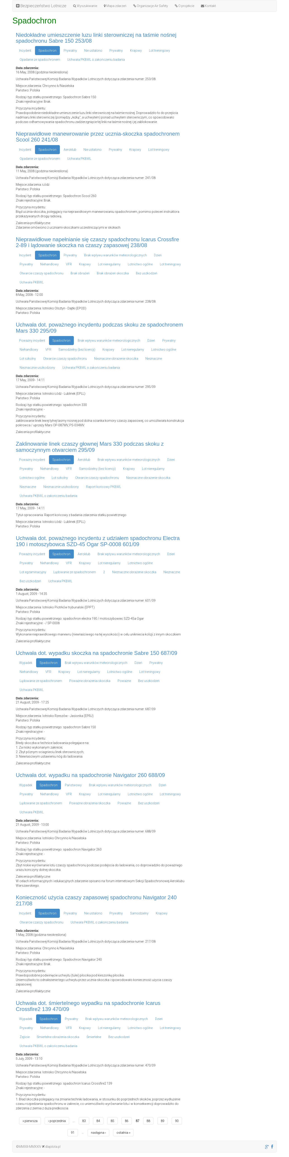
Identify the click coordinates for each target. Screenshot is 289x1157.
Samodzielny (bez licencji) (76, 349)
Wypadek (25, 663)
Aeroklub (70, 149)
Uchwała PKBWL (79, 158)
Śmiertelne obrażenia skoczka (58, 1037)
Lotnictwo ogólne (140, 264)
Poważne (124, 681)
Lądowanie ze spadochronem (75, 572)
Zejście (25, 1037)
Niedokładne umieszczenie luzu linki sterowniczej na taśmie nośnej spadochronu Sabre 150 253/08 (96, 38)
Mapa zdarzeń (115, 6)
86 (126, 1121)
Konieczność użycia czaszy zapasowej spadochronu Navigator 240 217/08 (96, 900)
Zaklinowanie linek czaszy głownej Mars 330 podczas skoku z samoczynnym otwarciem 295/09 (90, 447)
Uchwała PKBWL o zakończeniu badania (96, 59)
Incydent (25, 50)
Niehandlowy (49, 264)
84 (98, 1121)
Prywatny (70, 50)
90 (177, 1121)
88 (148, 1121)
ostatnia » (123, 1132)
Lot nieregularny (109, 264)
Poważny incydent (32, 340)
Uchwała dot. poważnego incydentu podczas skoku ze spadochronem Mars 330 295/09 (99, 328)
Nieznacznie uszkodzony (37, 367)
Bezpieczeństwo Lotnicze (41, 5)
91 (73, 1132)
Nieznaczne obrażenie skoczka (116, 358)
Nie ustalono (93, 50)
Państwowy (73, 785)
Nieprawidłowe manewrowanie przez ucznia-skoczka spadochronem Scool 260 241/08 (98, 137)
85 (112, 1121)
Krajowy (136, 50)
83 (84, 1121)
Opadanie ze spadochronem (40, 59)
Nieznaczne (153, 358)
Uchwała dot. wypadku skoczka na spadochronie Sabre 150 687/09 (96, 653)
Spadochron (47, 50)
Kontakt (208, 6)
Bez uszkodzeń (146, 273)
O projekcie (184, 6)
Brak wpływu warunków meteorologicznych (115, 255)
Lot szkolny (28, 358)
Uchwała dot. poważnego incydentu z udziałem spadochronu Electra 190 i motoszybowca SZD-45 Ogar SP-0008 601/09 (98, 541)
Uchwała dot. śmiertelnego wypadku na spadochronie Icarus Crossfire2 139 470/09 (88, 1006)
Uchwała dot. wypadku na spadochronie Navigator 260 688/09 (90, 775)
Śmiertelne (93, 1037)
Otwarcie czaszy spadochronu (41, 273)
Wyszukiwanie (85, 6)
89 (162, 1121)
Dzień (158, 255)
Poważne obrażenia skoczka (89, 681)
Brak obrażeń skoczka (113, 273)
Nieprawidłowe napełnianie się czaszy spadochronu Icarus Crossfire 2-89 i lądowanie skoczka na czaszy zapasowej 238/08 (97, 242)
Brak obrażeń (80, 273)
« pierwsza (30, 1121)
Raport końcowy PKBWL (103, 487)
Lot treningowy (159, 50)
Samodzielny (139, 913)
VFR (69, 264)
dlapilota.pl (51, 1146)
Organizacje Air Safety (150, 6)
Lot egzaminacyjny (33, 572)
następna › (98, 1132)
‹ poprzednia (57, 1121)
